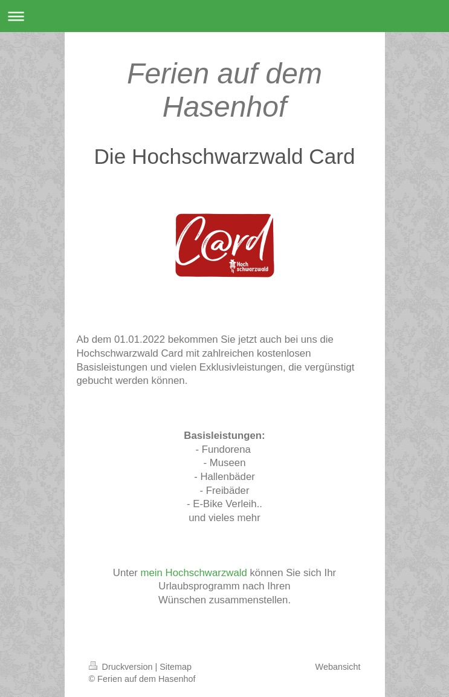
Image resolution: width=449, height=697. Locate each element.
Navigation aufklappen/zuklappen (224, 16)
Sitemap (176, 667)
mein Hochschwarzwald (194, 573)
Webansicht (338, 667)
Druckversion (122, 667)
